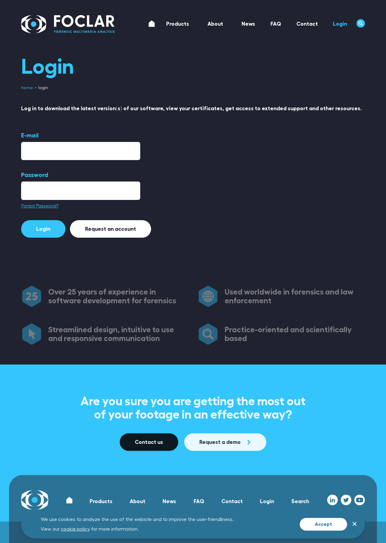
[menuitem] (27, 88)
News (169, 501)
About (137, 501)
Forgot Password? (39, 206)
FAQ (199, 501)
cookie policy (75, 529)
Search (300, 501)
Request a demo (225, 468)
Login (43, 229)
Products (101, 501)
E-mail (30, 135)
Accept (323, 524)
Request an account (110, 229)
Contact (232, 501)
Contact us (149, 468)
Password (34, 175)
